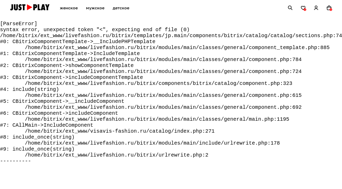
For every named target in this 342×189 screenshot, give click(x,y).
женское (69, 8)
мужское (95, 8)
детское (121, 8)
